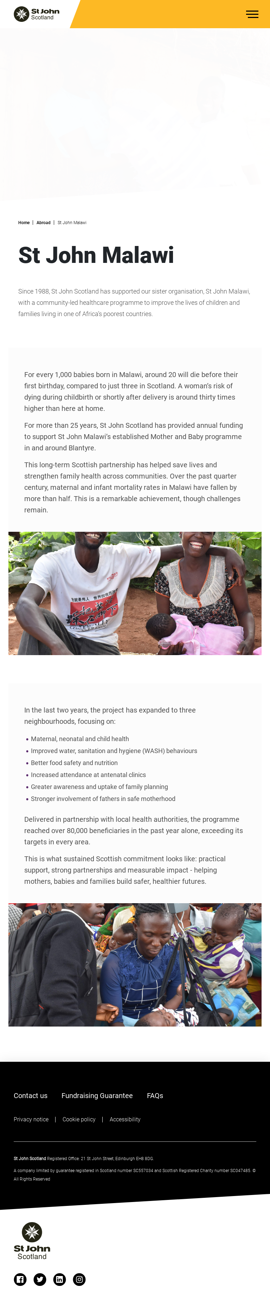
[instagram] (79, 1279)
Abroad (44, 222)
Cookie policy (79, 1119)
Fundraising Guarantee (97, 1095)
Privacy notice (31, 1119)
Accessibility (125, 1119)
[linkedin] (59, 1279)
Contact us (30, 1095)
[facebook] (20, 1279)
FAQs (155, 1095)
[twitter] (39, 1279)
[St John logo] (32, 1240)
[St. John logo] (36, 14)
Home (24, 222)
